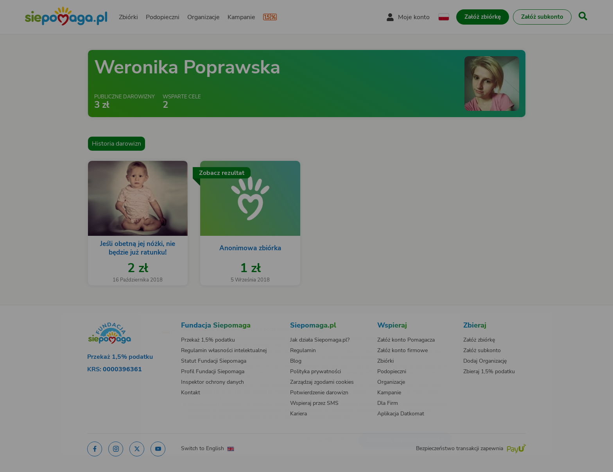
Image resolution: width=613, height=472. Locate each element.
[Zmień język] (134, 317)
